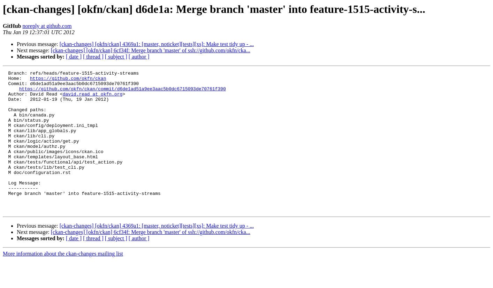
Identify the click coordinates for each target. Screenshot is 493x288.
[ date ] (74, 57)
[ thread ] (93, 57)
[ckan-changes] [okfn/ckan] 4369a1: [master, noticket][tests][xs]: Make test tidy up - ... (157, 44)
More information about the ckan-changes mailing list (63, 282)
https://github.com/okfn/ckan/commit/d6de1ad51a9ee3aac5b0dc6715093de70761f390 (122, 93)
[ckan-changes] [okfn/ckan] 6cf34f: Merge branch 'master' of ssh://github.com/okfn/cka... (150, 50)
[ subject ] (116, 57)
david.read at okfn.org (93, 99)
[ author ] (139, 57)
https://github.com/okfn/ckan (68, 80)
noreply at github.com (46, 26)
